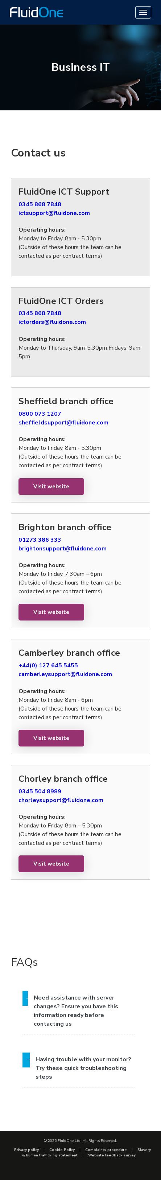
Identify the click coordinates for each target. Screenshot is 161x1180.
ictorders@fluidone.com (52, 322)
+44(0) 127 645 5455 (48, 666)
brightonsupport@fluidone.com (62, 549)
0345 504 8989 (39, 792)
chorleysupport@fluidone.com (60, 800)
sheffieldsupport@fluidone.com (63, 423)
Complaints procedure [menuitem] (106, 1149)
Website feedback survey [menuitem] (112, 1155)
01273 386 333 (39, 540)
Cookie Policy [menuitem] (62, 1149)
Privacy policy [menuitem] (26, 1149)
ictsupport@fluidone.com (54, 213)
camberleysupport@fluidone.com (65, 674)
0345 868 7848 (39, 204)
